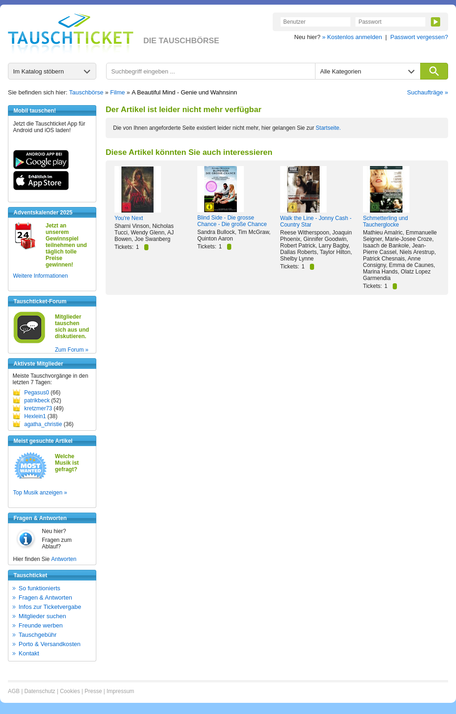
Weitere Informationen (40, 276)
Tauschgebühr (38, 634)
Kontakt (29, 653)
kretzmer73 (38, 408)
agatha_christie (43, 424)
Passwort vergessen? (419, 36)
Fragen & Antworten (45, 597)
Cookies (70, 691)
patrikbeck (37, 400)
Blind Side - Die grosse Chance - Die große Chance (232, 220)
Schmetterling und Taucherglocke (385, 221)
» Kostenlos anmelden (352, 36)
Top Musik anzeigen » (40, 492)
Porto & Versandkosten (49, 644)
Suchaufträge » (427, 92)
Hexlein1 (35, 416)
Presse (93, 691)
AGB (14, 691)
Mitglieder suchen (42, 616)
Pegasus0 (36, 392)
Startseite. (328, 128)
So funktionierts (39, 588)
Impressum (120, 691)
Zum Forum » (71, 350)
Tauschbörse (86, 92)
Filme (117, 92)
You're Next (128, 218)
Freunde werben (41, 625)
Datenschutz (39, 691)
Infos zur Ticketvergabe (50, 606)
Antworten (63, 559)
